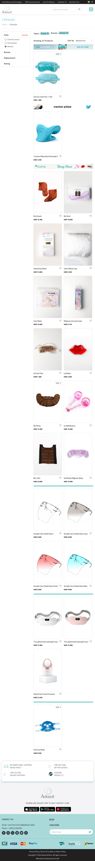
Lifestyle (63, 33)
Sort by (71, 40)
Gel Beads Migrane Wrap (73, 478)
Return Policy (61, 851)
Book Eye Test (74, 2)
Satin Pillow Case (70, 268)
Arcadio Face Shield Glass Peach (46, 586)
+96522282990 (15, 828)
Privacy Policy (34, 851)
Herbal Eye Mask (40, 268)
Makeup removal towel (73, 321)
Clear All (25, 35)
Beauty (45, 33)
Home (4, 24)
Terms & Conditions (47, 851)
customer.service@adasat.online (21, 824)
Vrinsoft (56, 858)
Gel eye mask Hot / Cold (43, 96)
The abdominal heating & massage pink (76, 641)
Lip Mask (67, 373)
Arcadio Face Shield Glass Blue (75, 586)
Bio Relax (37, 425)
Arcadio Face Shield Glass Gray (76, 533)
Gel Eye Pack (38, 373)
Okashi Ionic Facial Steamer (44, 694)
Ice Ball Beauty (69, 425)
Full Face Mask (39, 749)
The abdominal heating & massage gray (46, 641)
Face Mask (38, 321)
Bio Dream (38, 216)
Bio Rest (67, 216)
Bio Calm (37, 478)
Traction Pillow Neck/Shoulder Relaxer (46, 156)
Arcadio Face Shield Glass (43, 533)
